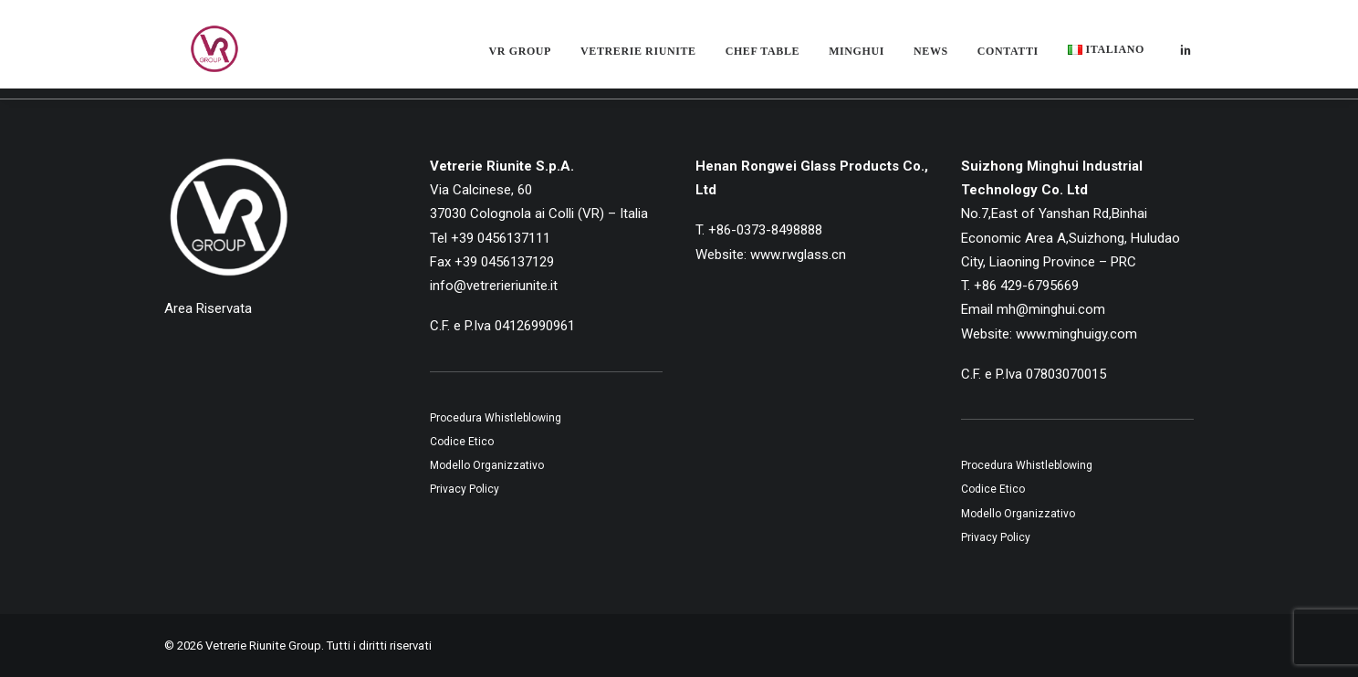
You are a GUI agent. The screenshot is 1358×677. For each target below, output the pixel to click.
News (931, 58)
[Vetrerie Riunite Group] (195, 57)
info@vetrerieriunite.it (494, 285)
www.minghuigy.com (1076, 334)
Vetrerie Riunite (638, 58)
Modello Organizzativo (487, 465)
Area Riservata (208, 308)
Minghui (856, 58)
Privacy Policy (464, 489)
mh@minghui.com (1051, 309)
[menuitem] (520, 58)
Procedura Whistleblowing (495, 417)
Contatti (1008, 58)
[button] (1185, 56)
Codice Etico (462, 441)
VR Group (520, 58)
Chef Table (762, 58)
